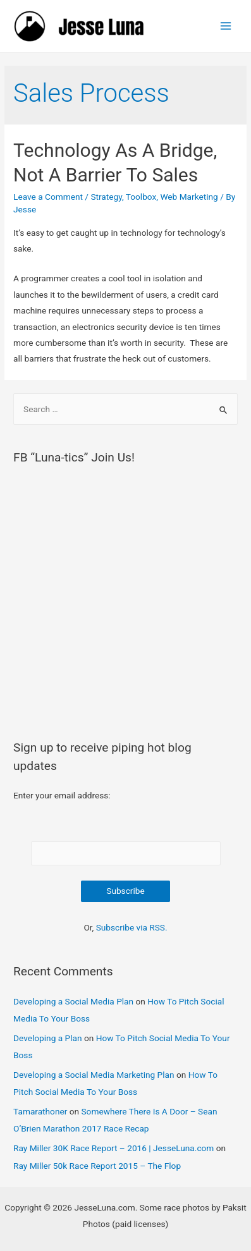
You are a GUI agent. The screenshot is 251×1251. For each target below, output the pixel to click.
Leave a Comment (48, 197)
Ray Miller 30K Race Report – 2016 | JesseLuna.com (113, 1148)
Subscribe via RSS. (132, 927)
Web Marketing (188, 197)
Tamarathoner (40, 1111)
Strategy (106, 197)
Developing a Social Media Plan (73, 1001)
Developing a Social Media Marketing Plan (93, 1075)
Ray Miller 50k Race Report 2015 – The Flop (97, 1166)
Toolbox (141, 197)
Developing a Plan (47, 1038)
